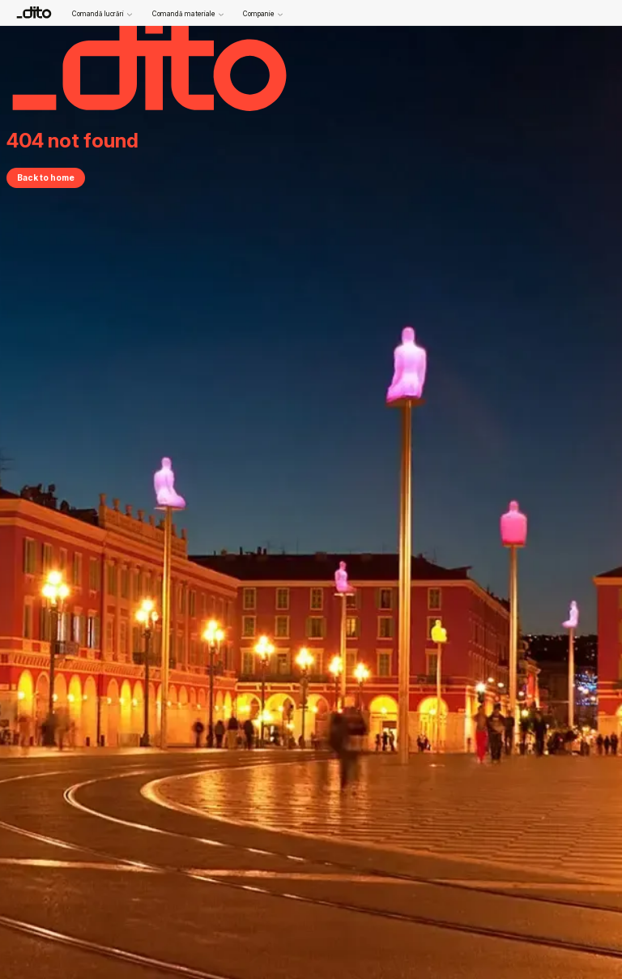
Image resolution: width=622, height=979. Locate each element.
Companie (263, 14)
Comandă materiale (188, 14)
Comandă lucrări (102, 14)
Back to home (46, 177)
